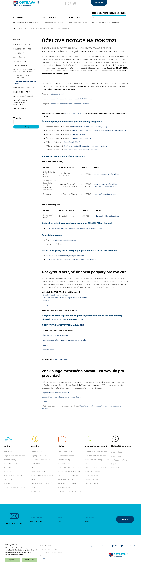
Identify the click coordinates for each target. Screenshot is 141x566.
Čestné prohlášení (72, 142)
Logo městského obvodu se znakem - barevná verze (61, 397)
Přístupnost (107, 546)
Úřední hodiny (117, 456)
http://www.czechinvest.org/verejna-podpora (65, 256)
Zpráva (87, 521)
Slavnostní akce (91, 483)
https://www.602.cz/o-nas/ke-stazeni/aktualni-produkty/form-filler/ (74, 228)
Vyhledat (17, 118)
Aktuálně (8, 452)
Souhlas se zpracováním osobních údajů (81, 150)
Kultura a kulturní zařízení (96, 456)
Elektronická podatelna (68, 475)
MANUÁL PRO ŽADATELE (75, 113)
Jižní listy (8, 483)
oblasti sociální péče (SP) (81, 138)
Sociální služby (64, 460)
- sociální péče (48, 350)
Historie (7, 468)
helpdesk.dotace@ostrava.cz (64, 240)
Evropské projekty (92, 471)
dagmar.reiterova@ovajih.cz (106, 184)
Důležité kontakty (92, 475)
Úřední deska (36, 452)
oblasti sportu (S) (78, 134)
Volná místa (36, 491)
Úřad (33, 468)
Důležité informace (66, 456)
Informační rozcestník (96, 446)
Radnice (35, 446)
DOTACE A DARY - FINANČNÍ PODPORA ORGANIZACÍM (39, 28)
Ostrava (114, 468)
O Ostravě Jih (116, 464)
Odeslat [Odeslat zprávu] (125, 519)
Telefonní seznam (38, 471)
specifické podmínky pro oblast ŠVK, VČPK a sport (72, 99)
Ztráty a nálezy (64, 464)
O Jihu (7, 446)
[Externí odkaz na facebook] (61, 3)
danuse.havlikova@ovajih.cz (107, 216)
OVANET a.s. (40, 558)
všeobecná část (57, 94)
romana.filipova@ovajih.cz (105, 186)
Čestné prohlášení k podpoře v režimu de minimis (85, 146)
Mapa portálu (94, 546)
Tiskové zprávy (10, 460)
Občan (20, 28)
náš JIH (44, 401)
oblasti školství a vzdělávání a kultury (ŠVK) (89, 127)
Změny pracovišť (92, 479)
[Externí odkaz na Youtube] (76, 3)
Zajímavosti (9, 471)
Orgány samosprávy (39, 456)
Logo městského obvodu (14, 456)
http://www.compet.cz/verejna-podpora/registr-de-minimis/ (71, 259)
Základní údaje (10, 464)
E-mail (60, 521)
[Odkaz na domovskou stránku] (14, 28)
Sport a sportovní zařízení (95, 468)
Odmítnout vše (29, 559)
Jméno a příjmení (36, 521)
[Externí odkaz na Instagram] (68, 3)
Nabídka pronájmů (66, 479)
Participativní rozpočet (67, 483)
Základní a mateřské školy (96, 452)
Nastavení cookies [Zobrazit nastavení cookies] (130, 546)
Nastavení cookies (17, 554)
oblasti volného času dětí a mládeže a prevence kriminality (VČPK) (99, 131)
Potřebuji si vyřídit (65, 452)
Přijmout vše (12, 559)
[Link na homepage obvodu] (123, 557)
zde (75, 310)
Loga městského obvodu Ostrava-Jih (55, 393)
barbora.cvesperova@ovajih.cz (106, 174)
